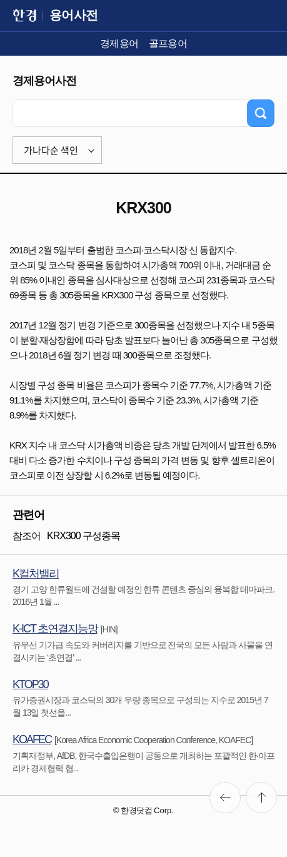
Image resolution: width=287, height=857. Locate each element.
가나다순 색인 (51, 150)
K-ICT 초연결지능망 (55, 628)
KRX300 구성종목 (83, 535)
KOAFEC (32, 739)
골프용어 (168, 43)
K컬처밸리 (36, 573)
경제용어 (119, 43)
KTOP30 (30, 684)
